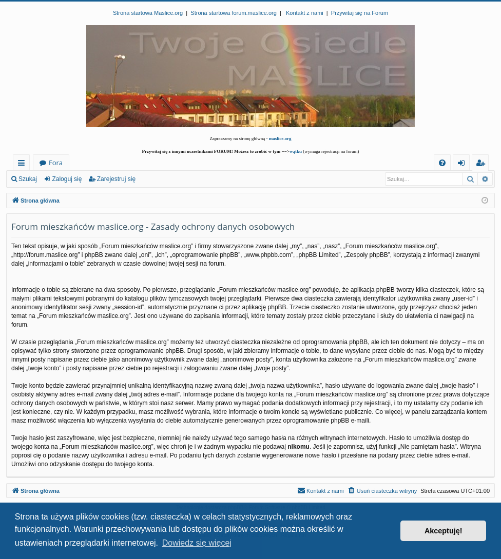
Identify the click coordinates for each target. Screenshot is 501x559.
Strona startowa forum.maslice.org (233, 13)
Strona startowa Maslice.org (148, 13)
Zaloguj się (67, 179)
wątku (296, 151)
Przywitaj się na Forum (359, 13)
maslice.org (280, 138)
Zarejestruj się (116, 179)
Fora (56, 162)
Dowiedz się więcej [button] (197, 542)
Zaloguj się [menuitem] (463, 164)
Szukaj (27, 179)
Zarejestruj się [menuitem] (483, 164)
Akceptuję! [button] (444, 531)
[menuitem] (442, 163)
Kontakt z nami (304, 13)
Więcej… (23, 164)
